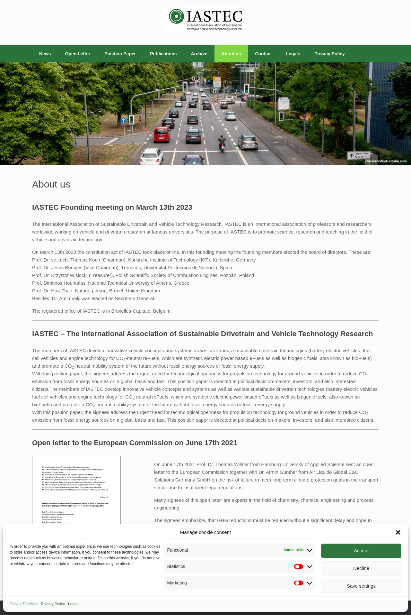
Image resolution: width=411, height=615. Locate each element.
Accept (361, 550)
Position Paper (120, 53)
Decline (361, 568)
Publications (163, 53)
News (45, 53)
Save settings (361, 586)
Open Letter (78, 53)
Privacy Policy (53, 604)
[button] (398, 532)
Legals (73, 604)
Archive (199, 53)
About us (231, 53)
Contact (263, 53)
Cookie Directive (24, 604)
